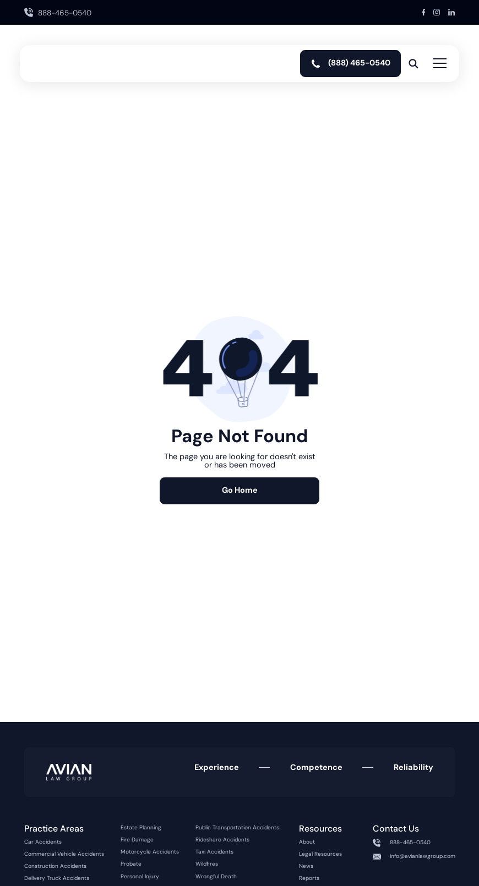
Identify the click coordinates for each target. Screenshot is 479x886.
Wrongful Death (216, 876)
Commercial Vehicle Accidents (64, 854)
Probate (131, 864)
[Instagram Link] (436, 12)
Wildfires (206, 864)
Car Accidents (43, 842)
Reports (309, 878)
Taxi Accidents (214, 852)
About (307, 842)
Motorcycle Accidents (150, 852)
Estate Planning (141, 827)
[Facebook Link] (424, 12)
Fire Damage (137, 840)
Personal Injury (140, 876)
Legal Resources (320, 854)
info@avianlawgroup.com (422, 856)
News (306, 866)
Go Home (240, 490)
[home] (57, 63)
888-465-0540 (410, 842)
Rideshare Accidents (222, 840)
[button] (438, 63)
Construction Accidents (55, 866)
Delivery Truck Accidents (56, 878)
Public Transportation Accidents (237, 827)
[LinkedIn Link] (451, 12)
